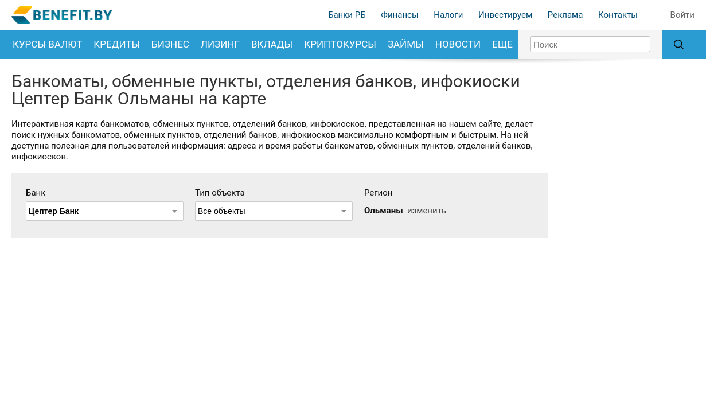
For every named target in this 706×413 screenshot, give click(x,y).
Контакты (618, 15)
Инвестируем (505, 15)
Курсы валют (47, 44)
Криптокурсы (340, 44)
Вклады (271, 44)
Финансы (399, 15)
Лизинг (220, 44)
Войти (682, 15)
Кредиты (116, 44)
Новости (458, 44)
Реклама (565, 15)
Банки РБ (347, 15)
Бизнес (170, 44)
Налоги (448, 15)
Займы (406, 44)
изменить (426, 210)
